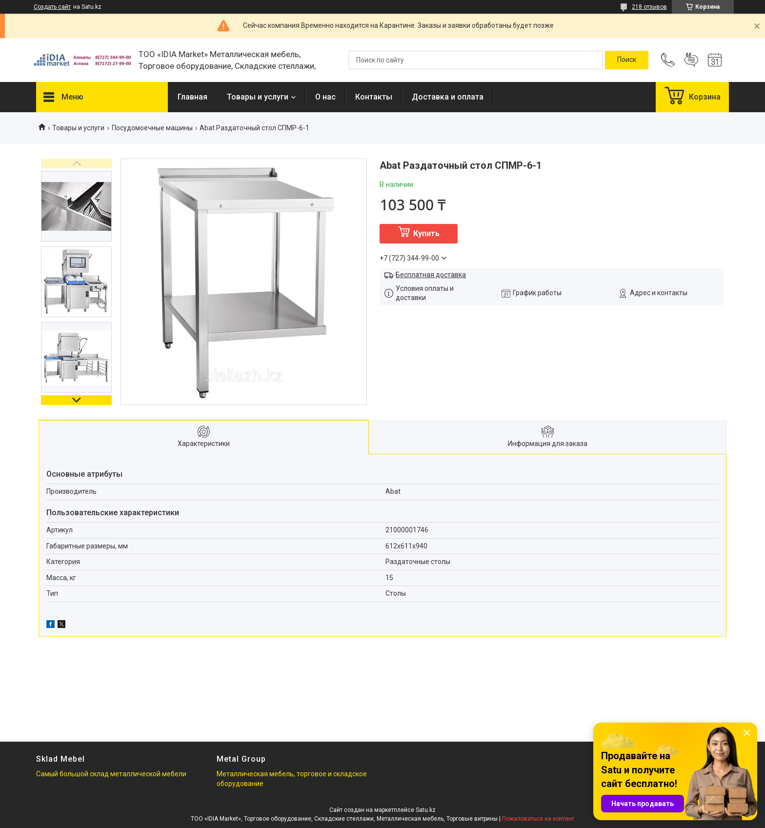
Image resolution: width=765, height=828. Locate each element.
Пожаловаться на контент (538, 818)
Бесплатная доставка (431, 275)
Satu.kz (426, 810)
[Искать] (626, 60)
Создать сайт (52, 6)
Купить (426, 233)
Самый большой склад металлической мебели (111, 774)
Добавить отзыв (691, 60)
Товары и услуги (257, 96)
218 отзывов (649, 6)
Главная (192, 96)
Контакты (373, 96)
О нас (325, 96)
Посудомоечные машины (152, 128)
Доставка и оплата (447, 96)
